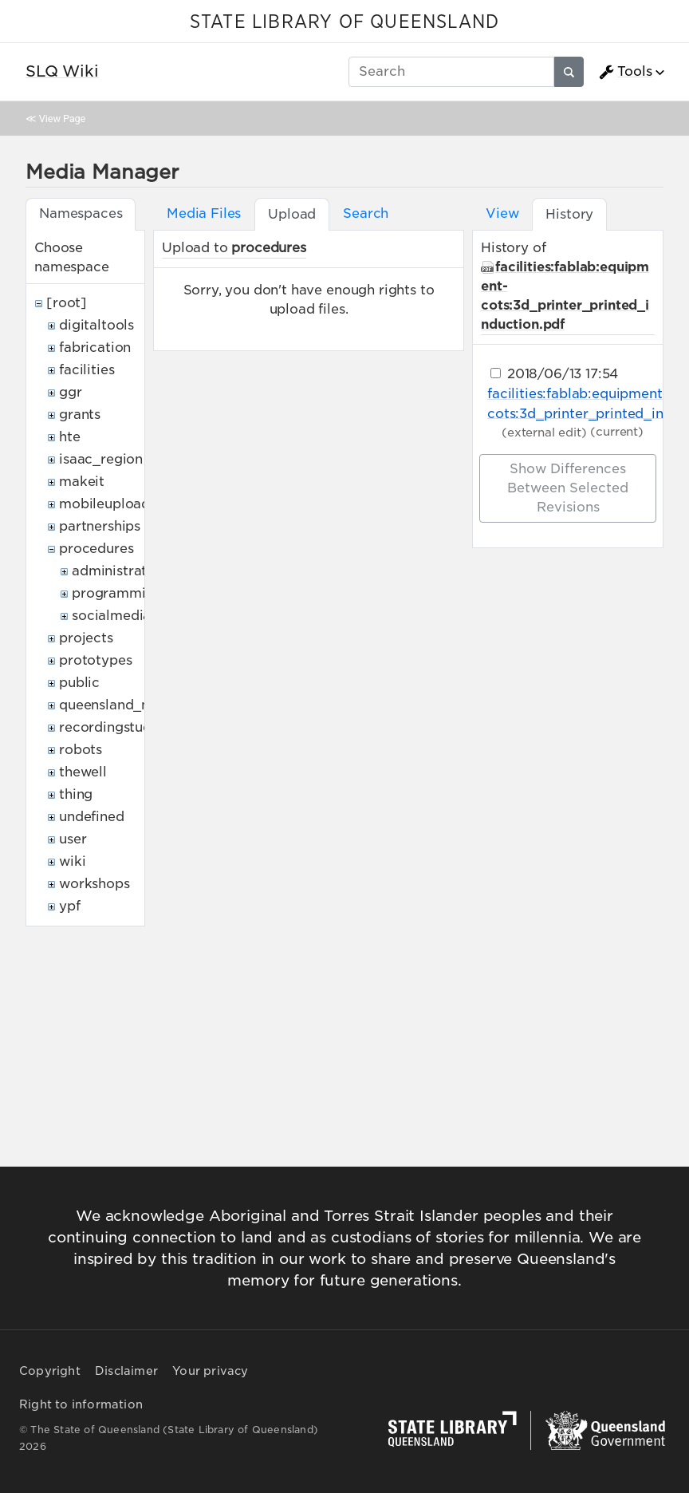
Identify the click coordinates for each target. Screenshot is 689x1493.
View (502, 213)
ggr (70, 392)
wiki (72, 861)
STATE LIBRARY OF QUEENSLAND (344, 22)
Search (365, 213)
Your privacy (210, 1371)
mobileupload (104, 503)
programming (117, 593)
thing (76, 794)
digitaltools (96, 325)
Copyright (50, 1371)
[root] (66, 302)
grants (79, 414)
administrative (119, 571)
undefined (91, 816)
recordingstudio (111, 727)
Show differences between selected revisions (567, 488)
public (79, 682)
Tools (625, 72)
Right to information (81, 1404)
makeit (81, 481)
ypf (70, 906)
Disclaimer (126, 1371)
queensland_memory (127, 705)
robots (80, 749)
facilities (86, 369)
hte (70, 436)
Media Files (204, 213)
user (72, 839)
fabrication (95, 347)
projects (86, 638)
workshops (94, 883)
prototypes (95, 660)
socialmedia (111, 615)
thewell (83, 772)
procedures (96, 548)
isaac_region (101, 459)
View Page (62, 118)
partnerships (99, 526)
